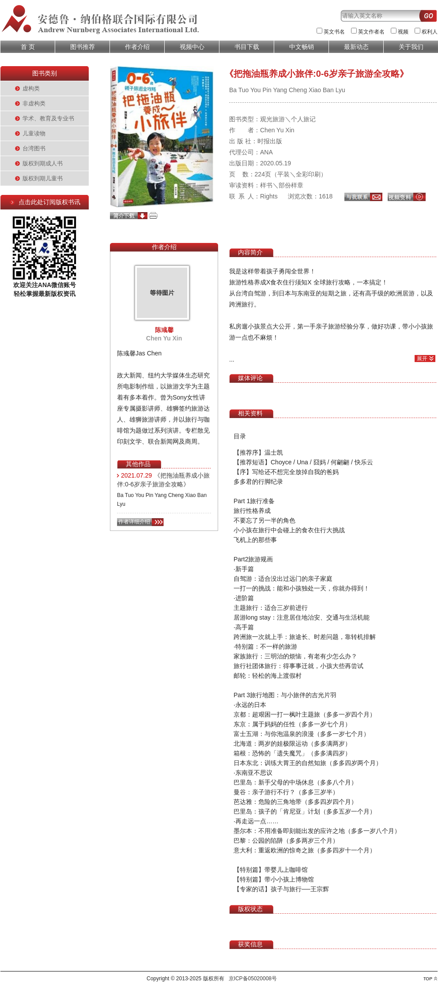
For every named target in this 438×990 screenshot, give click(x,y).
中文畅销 (301, 46)
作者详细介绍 (134, 522)
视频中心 (192, 46)
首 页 (28, 46)
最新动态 (356, 46)
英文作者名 (371, 32)
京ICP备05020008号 (253, 978)
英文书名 (334, 32)
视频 (403, 32)
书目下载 (246, 46)
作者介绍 (137, 46)
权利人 (430, 32)
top (430, 979)
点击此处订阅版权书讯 (49, 201)
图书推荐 (82, 46)
